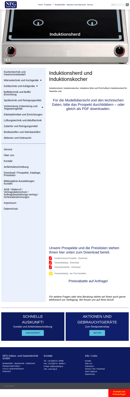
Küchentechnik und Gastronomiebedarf (15, 73)
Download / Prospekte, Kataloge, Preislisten (22, 174)
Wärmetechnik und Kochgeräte (23, 80)
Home (40, 5)
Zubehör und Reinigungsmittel (21, 126)
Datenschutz (11, 208)
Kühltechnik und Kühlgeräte (21, 86)
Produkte (49, 5)
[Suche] (127, 4)
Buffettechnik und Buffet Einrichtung (17, 93)
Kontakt (8, 161)
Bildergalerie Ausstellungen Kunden (19, 182)
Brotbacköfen (60, 5)
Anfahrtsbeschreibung (16, 166)
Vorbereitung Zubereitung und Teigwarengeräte (23, 107)
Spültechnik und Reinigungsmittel (22, 100)
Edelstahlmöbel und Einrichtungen (23, 114)
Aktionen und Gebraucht (76, 5)
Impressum (10, 202)
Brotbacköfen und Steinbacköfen (22, 132)
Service (90, 5)
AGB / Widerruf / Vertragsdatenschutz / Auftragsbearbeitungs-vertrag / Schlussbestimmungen (21, 193)
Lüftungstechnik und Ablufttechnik (23, 120)
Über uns (9, 155)
